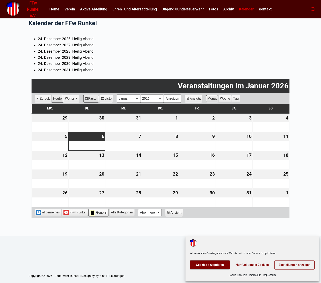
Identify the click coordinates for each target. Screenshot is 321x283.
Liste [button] (106, 99)
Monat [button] (212, 98)
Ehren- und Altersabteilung (134, 9)
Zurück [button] (43, 98)
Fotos (213, 9)
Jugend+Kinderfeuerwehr (183, 9)
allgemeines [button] (48, 212)
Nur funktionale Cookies (252, 265)
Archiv (228, 9)
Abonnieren (150, 212)
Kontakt (265, 9)
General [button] (98, 213)
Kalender (246, 9)
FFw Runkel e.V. (33, 9)
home (54, 9)
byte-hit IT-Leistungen (109, 276)
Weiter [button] (71, 98)
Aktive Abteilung (93, 9)
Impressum (255, 275)
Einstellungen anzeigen (294, 265)
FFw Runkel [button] (74, 212)
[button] (122, 212)
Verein (69, 9)
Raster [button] (91, 99)
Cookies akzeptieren (210, 265)
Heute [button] (57, 98)
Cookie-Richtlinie (238, 275)
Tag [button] (236, 98)
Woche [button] (225, 98)
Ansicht (194, 99)
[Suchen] (313, 9)
